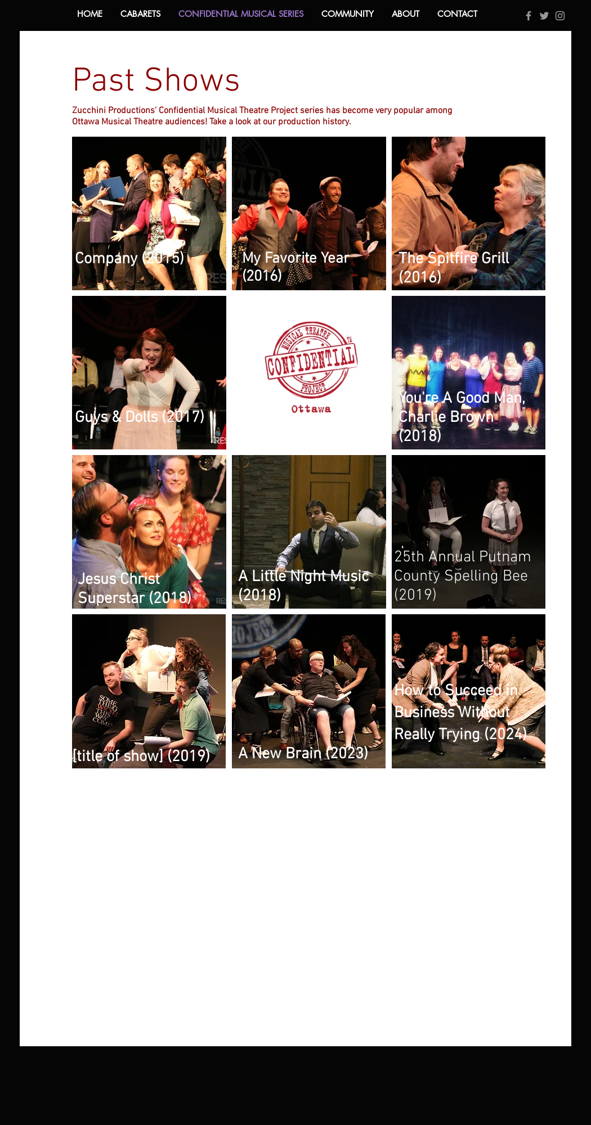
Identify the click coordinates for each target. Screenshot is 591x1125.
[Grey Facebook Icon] (528, 16)
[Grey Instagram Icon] (560, 16)
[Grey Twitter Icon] (544, 16)
